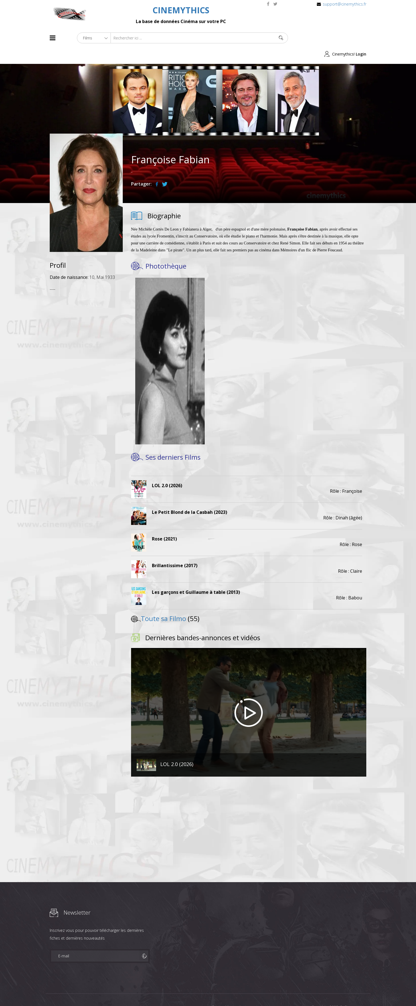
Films (66, 991)
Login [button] (361, 38)
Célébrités (86, 991)
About (51, 991)
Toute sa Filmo (163, 602)
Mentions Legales (115, 991)
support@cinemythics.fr (344, 4)
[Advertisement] (86, 363)
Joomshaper (256, 991)
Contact (144, 991)
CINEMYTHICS (180, 10)
